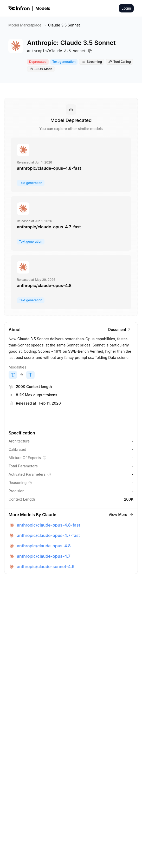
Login (126, 8)
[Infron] (19, 8)
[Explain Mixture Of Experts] (44, 458)
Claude (49, 514)
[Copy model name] (90, 51)
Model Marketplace (24, 25)
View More (121, 514)
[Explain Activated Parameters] (49, 474)
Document (119, 329)
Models (42, 8)
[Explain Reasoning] (30, 483)
